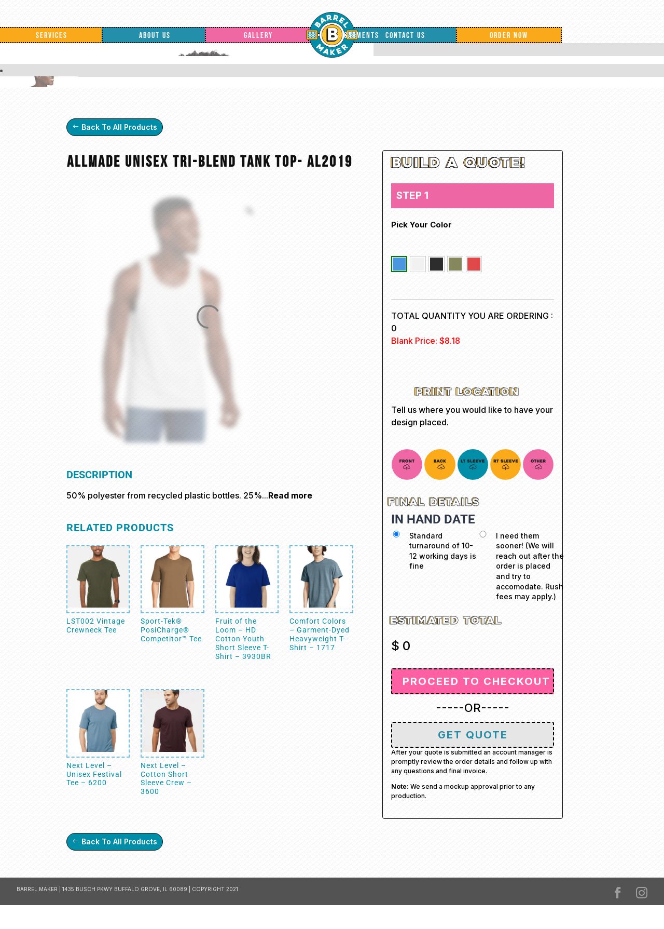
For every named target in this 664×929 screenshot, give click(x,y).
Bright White (417, 264)
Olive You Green (455, 264)
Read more (290, 495)
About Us (155, 36)
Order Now (509, 36)
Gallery (258, 36)
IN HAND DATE (433, 519)
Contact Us (405, 36)
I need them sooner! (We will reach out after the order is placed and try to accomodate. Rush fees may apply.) (530, 566)
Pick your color (421, 225)
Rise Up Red (473, 264)
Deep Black (436, 264)
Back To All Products (119, 127)
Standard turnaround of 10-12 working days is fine (442, 551)
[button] (399, 264)
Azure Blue (399, 264)
